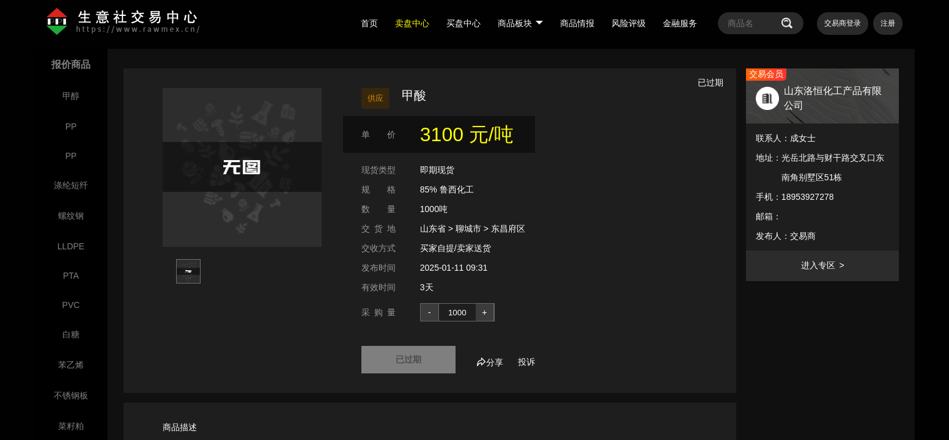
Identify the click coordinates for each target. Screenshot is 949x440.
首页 (369, 23)
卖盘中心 (412, 23)
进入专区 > (822, 265)
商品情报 (577, 23)
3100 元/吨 (467, 134)
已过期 (408, 359)
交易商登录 (842, 23)
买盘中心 (463, 23)
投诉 (526, 362)
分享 (489, 362)
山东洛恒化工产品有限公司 (833, 98)
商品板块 (520, 23)
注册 (888, 23)
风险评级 (628, 23)
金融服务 (680, 23)
